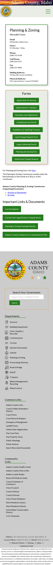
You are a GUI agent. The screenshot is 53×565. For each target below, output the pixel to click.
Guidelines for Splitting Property (26, 129)
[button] (48, 11)
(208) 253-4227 (43, 540)
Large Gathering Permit (26, 144)
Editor (39, 543)
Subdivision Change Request (26, 159)
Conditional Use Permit (26, 122)
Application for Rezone (26, 100)
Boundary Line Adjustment (26, 115)
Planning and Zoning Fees (26, 151)
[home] (6, 11)
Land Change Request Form (26, 137)
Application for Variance (26, 107)
